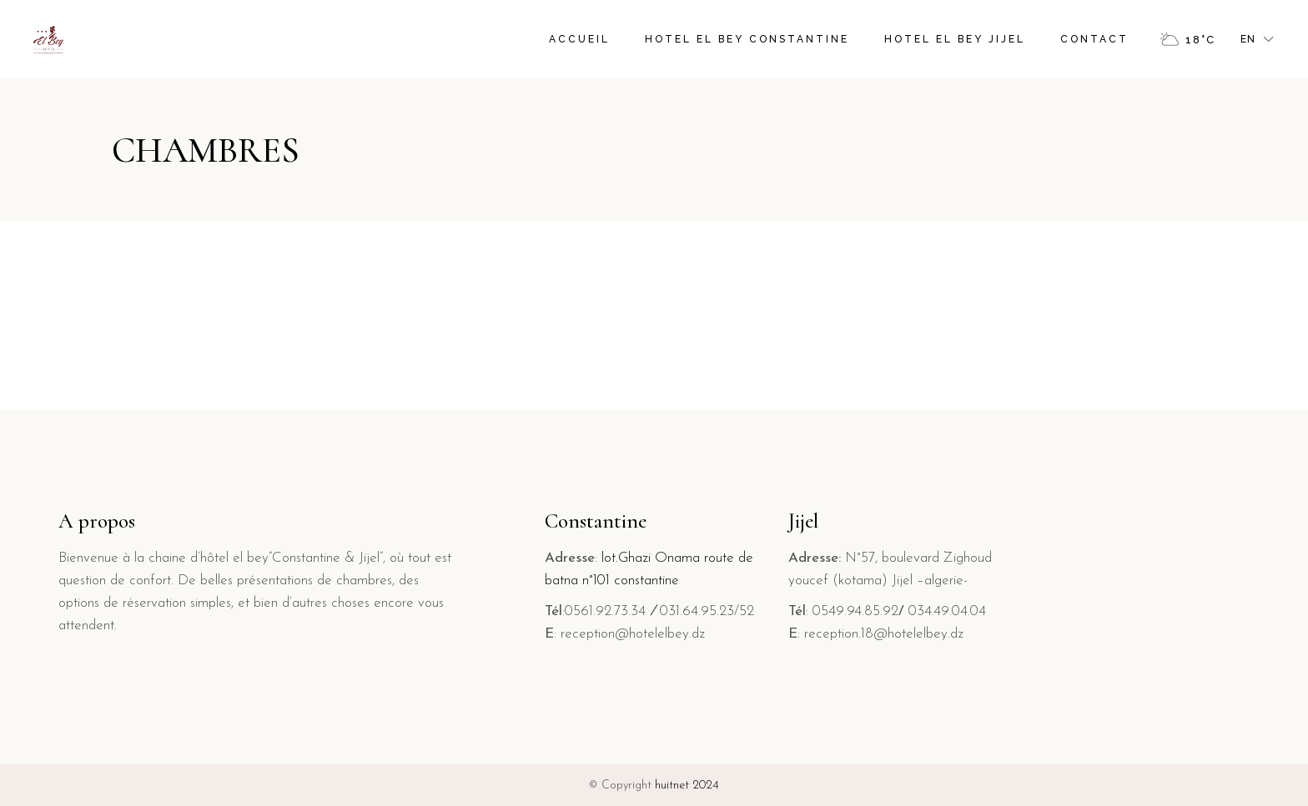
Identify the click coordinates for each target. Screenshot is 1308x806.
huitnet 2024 (687, 785)
